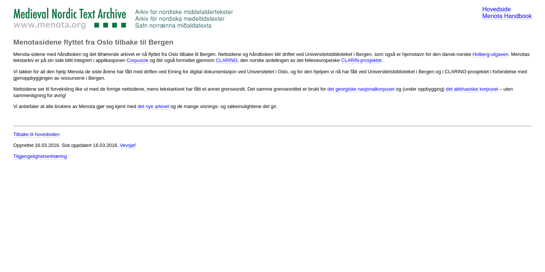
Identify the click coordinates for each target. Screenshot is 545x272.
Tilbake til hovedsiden (36, 134)
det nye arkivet (153, 106)
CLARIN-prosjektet (361, 60)
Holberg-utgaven (491, 54)
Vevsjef (127, 145)
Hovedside (496, 9)
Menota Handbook (507, 16)
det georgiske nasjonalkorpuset (360, 89)
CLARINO (227, 60)
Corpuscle (137, 60)
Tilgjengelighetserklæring (40, 156)
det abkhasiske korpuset (472, 89)
